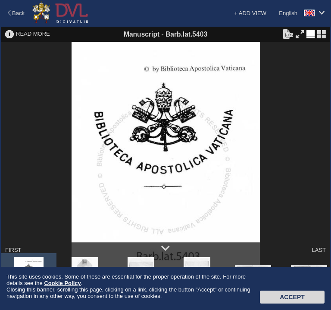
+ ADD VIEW (250, 13)
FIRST (13, 250)
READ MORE (33, 34)
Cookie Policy (62, 283)
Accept (292, 297)
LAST (319, 250)
